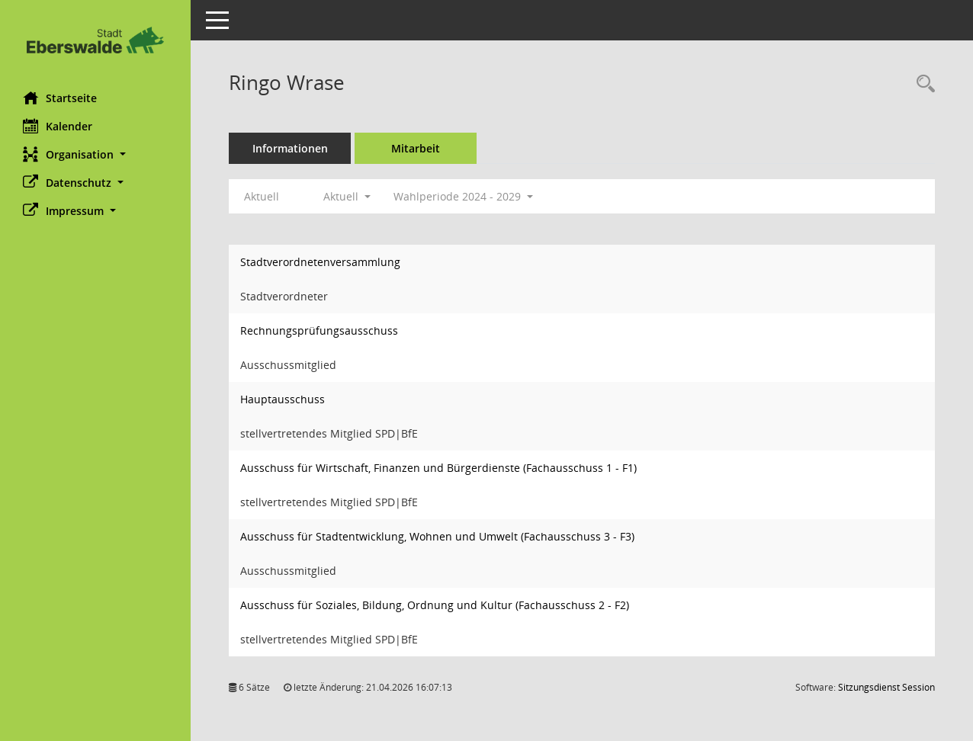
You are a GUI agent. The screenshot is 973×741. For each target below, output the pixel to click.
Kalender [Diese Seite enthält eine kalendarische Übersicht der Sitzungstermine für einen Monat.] (57, 125)
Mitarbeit (415, 148)
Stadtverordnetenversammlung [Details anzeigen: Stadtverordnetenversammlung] (320, 262)
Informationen (290, 148)
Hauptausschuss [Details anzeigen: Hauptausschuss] (282, 399)
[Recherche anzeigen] (922, 84)
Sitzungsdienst (886, 687)
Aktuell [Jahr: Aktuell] (261, 196)
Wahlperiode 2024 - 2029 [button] (463, 196)
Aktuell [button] (347, 196)
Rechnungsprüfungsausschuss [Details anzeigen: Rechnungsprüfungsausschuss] (319, 330)
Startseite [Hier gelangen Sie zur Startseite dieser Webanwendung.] (60, 97)
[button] (95, 154)
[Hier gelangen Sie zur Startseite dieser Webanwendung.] (95, 40)
